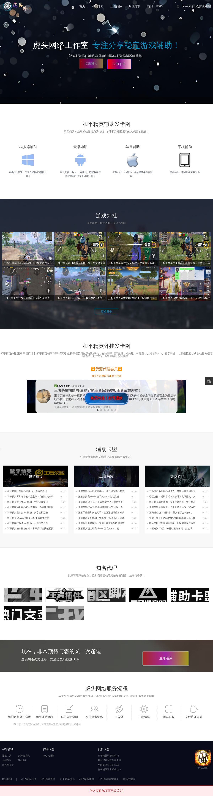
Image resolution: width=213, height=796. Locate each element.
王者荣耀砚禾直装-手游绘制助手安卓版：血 (100, 507)
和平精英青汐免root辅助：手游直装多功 (27, 502)
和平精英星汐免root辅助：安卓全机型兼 (27, 512)
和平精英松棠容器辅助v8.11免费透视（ (27, 491)
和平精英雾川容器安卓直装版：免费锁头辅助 (30, 496)
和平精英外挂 (28, 779)
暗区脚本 (134, 6)
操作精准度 (8, 765)
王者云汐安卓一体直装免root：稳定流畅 (98, 496)
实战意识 (22, 760)
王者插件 (116, 6)
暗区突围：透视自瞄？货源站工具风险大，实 (172, 496)
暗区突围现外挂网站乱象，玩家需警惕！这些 (172, 523)
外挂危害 (6, 760)
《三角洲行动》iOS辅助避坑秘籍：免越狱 (170, 528)
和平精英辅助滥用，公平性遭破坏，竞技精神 (172, 502)
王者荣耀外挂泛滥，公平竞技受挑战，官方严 (172, 507)
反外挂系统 (24, 755)
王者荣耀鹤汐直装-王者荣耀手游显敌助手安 (100, 502)
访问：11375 (155, 6)
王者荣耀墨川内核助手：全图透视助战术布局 (101, 512)
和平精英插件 (67, 779)
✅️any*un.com (62, 385)
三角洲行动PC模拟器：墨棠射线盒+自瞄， (171, 512)
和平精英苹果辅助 (108, 779)
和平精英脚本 (86, 779)
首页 (82, 6)
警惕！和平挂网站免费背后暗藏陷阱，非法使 (172, 518)
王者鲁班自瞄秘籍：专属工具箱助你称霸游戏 (101, 523)
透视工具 (6, 755)
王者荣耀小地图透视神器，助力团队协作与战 (101, 491)
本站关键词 (48, 755)
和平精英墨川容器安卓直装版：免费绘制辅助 (30, 507)
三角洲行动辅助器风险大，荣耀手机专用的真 (172, 491)
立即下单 (119, 64)
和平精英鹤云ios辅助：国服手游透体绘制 (28, 518)
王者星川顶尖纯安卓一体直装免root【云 (98, 528)
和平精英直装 (47, 779)
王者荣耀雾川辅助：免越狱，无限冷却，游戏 (101, 518)
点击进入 (91, 64)
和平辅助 (97, 6)
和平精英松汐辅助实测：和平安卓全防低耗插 (30, 528)
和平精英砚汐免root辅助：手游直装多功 (27, 523)
